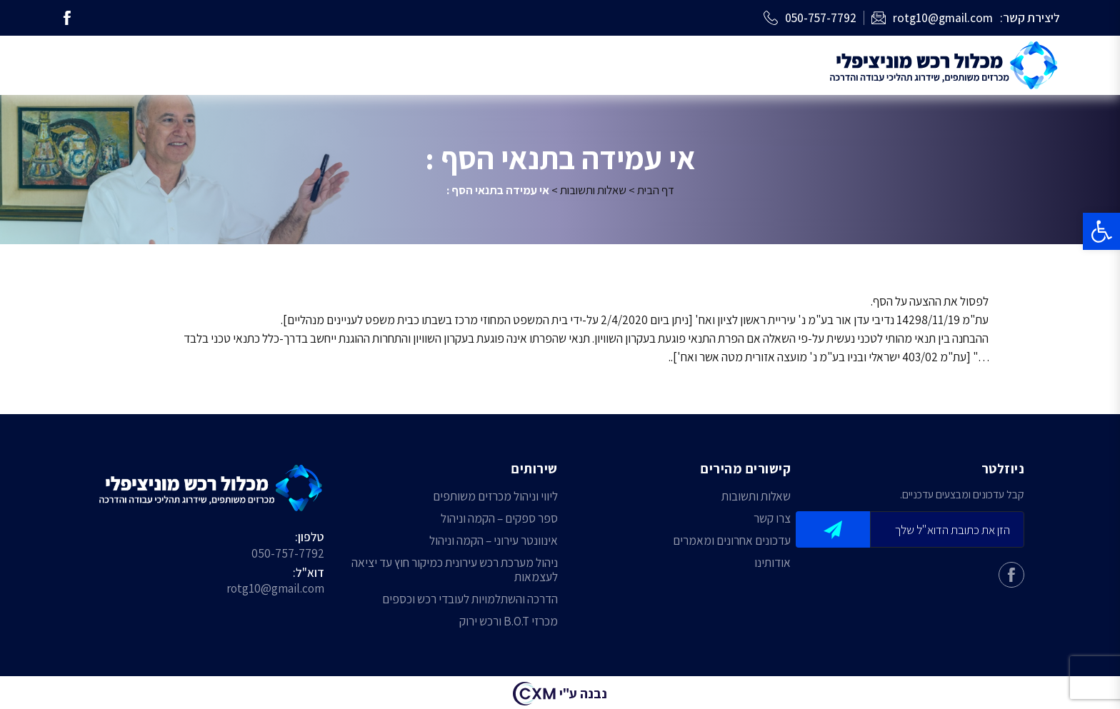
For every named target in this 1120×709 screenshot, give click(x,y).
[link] (1101, 231)
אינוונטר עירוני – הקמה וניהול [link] (493, 540)
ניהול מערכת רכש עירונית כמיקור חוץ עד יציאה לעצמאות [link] (454, 570)
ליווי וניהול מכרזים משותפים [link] (495, 496)
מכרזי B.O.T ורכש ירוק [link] (508, 621)
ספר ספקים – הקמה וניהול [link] (499, 518)
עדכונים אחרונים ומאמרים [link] (732, 540)
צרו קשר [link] (772, 518)
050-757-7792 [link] (287, 553)
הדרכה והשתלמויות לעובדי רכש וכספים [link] (470, 599)
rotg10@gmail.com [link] (275, 588)
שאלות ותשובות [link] (593, 190)
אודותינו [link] (772, 562)
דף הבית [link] (655, 190)
